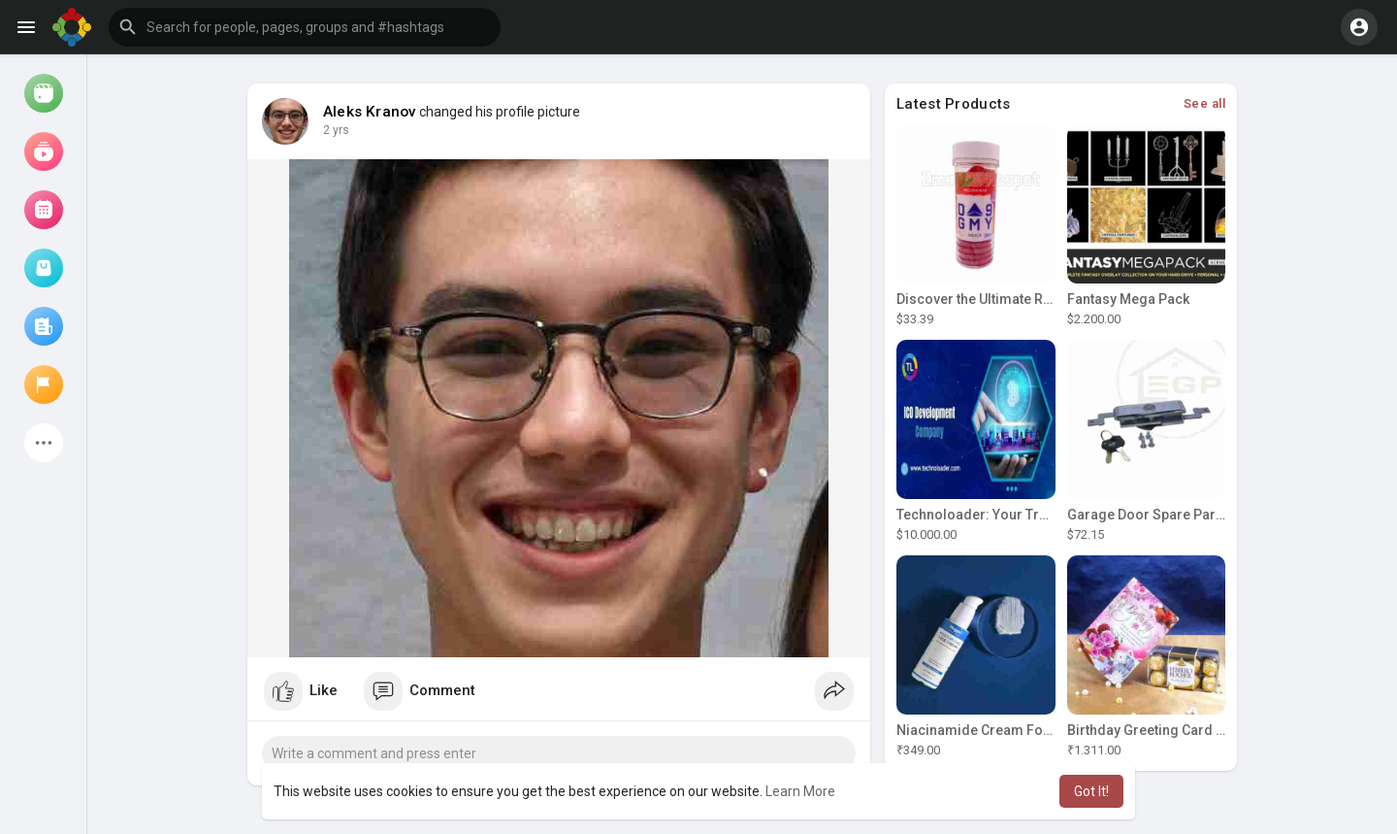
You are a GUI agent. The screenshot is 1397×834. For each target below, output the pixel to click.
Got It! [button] (1091, 791)
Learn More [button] (800, 791)
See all (1205, 103)
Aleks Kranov (369, 111)
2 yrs (336, 130)
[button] (305, 27)
